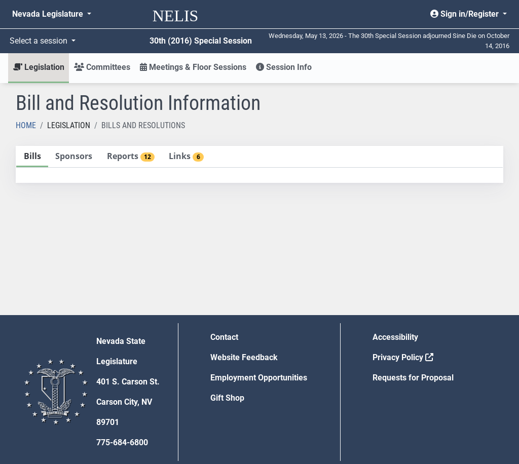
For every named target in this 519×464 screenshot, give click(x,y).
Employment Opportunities (258, 377)
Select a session (39, 41)
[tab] (32, 156)
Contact (224, 337)
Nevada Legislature (48, 14)
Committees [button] (102, 67)
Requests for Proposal (413, 377)
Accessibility (395, 337)
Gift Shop (227, 398)
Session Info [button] (284, 67)
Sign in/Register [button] (465, 14)
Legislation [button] (38, 67)
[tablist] (259, 164)
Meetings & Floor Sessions (193, 67)
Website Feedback (244, 357)
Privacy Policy (403, 357)
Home (26, 125)
